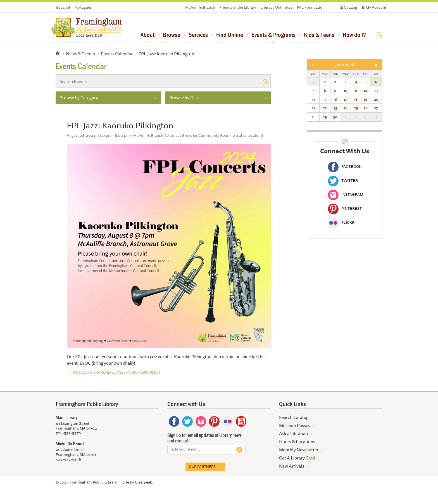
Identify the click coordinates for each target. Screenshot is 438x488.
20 (376, 99)
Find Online (229, 35)
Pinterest (345, 208)
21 (313, 108)
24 (345, 108)
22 (325, 108)
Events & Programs (273, 35)
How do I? (354, 35)
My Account (376, 7)
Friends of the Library (237, 7)
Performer (149, 372)
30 (335, 117)
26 (365, 108)
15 (325, 99)
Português (83, 7)
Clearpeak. (144, 482)
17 (345, 99)
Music (131, 372)
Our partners (202, 466)
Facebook (344, 166)
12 (365, 90)
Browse (171, 35)
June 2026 (344, 64)
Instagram (345, 194)
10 (345, 90)
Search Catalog (293, 417)
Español (63, 7)
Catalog (350, 7)
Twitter (343, 180)
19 (365, 99)
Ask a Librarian (293, 433)
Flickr (341, 222)
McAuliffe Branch (200, 7)
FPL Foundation (311, 7)
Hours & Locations (297, 441)
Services (198, 35)
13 (376, 90)
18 (356, 99)
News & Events (80, 53)
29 (325, 117)
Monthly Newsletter (298, 449)
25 (356, 108)
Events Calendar (117, 53)
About (147, 35)
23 (335, 108)
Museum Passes (294, 425)
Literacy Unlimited (276, 7)
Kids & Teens (319, 35)
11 (355, 90)
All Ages (117, 372)
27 (376, 108)
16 (335, 99)
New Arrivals (291, 465)
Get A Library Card (297, 457)
